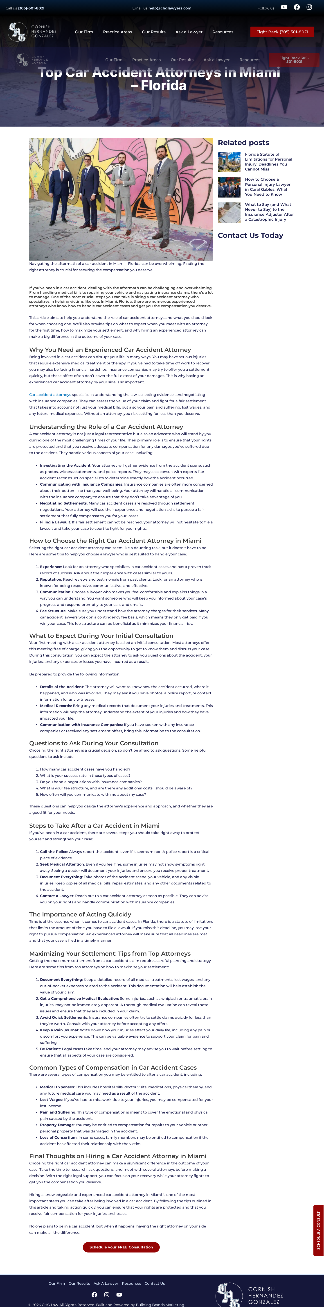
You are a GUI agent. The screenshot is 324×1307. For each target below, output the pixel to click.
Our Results (154, 32)
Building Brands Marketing (160, 1305)
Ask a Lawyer (189, 32)
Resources (222, 32)
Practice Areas (117, 32)
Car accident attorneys (50, 395)
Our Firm (84, 32)
